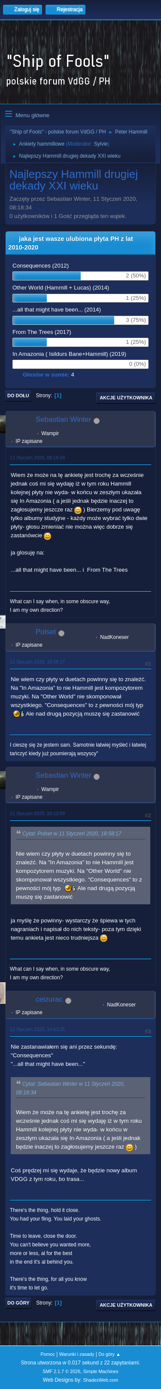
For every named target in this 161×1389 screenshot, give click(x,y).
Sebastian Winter (63, 419)
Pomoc (47, 1354)
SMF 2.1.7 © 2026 (61, 1371)
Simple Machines (100, 1371)
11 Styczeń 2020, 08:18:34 (37, 457)
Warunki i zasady (76, 1354)
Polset (46, 632)
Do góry (18, 1302)
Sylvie (101, 144)
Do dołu (18, 395)
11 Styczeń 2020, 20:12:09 (37, 813)
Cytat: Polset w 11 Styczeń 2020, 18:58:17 (72, 834)
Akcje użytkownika (126, 397)
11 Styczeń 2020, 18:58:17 (37, 661)
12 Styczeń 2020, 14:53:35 (37, 1029)
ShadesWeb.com (100, 1380)
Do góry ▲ (109, 1354)
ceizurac (49, 999)
